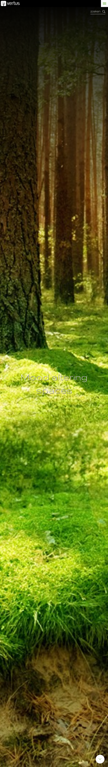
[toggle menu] (104, 3)
